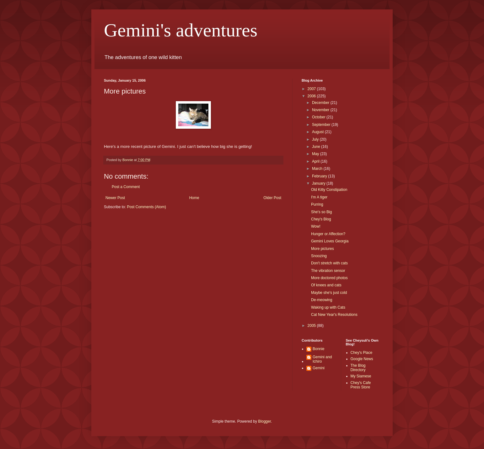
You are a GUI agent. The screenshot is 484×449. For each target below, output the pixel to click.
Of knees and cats (326, 285)
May (316, 154)
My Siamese (361, 376)
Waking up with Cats (328, 307)
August (318, 132)
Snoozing (319, 256)
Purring (317, 204)
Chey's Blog (321, 219)
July (316, 139)
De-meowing (321, 300)
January (319, 183)
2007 (312, 89)
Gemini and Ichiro (322, 359)
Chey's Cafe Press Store (361, 385)
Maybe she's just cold (329, 292)
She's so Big (321, 212)
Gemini (319, 368)
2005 (312, 325)
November (321, 110)
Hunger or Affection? (328, 234)
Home (194, 198)
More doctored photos (329, 278)
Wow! (315, 226)
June (316, 146)
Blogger (264, 421)
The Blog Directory (358, 367)
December (321, 102)
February (320, 176)
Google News (362, 359)
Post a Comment (126, 187)
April (316, 161)
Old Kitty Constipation (329, 189)
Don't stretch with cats (329, 263)
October (319, 117)
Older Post (272, 198)
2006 (312, 96)
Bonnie (318, 349)
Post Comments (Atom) (146, 207)
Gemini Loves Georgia (329, 241)
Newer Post (115, 198)
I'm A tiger (319, 197)
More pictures (322, 248)
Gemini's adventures (180, 30)
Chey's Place (362, 352)
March (318, 168)
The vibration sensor (328, 270)
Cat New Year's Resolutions (334, 314)
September (321, 124)
